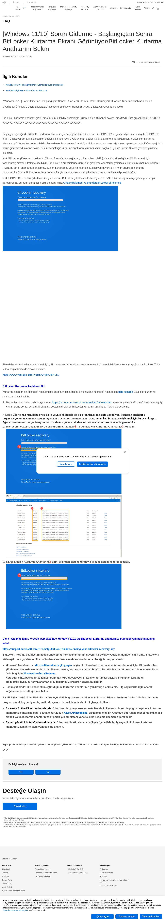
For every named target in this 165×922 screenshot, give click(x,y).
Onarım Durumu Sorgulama (46, 868)
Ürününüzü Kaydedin (75, 864)
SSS (17, 11)
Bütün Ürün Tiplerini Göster (13, 886)
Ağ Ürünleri (7, 882)
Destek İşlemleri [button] (74, 861)
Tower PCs (6, 879)
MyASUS (103, 871)
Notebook (6, 864)
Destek (11, 11)
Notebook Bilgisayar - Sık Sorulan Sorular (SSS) (26, 85)
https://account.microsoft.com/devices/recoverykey (82, 397)
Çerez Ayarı (102, 916)
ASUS (5, 11)
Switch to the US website (92, 464)
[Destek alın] (20, 801)
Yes (17, 767)
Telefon (5, 868)
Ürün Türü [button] (6, 861)
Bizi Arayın (104, 864)
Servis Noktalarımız (43, 871)
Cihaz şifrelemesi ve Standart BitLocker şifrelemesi (92, 177)
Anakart (5, 871)
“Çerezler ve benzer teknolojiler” (16, 910)
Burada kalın (66, 464)
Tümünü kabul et (151, 916)
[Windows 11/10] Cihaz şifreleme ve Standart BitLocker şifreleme (34, 80)
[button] (4, 3)
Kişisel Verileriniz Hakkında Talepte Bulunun (114, 876)
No (37, 767)
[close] (125, 452)
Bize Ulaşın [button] (105, 861)
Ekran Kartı (7, 875)
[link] (82, 3)
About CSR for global (108, 880)
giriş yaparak (125, 386)
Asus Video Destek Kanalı (77, 868)
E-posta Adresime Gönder (148, 57)
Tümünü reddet (127, 916)
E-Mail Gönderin (106, 868)
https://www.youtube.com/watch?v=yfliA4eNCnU (31, 369)
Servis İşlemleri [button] (42, 861)
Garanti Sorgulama (42, 864)
